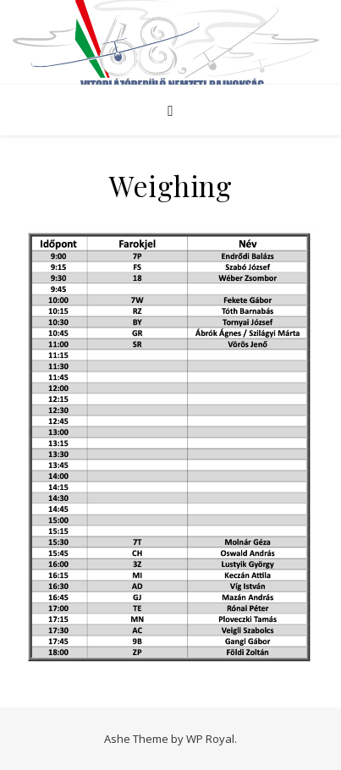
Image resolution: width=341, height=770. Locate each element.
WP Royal (210, 738)
